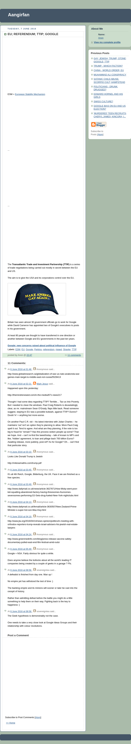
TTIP (74, 349)
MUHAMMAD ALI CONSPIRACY (110, 75)
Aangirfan (18, 14)
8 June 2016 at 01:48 (21, 369)
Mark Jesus (42, 384)
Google (29, 349)
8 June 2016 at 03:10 (21, 452)
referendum (48, 349)
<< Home (10, 723)
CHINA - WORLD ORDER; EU (109, 70)
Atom (37, 717)
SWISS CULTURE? (103, 101)
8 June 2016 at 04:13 (21, 502)
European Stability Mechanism (30, 94)
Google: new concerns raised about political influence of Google (42, 345)
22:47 (29, 355)
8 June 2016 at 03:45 (21, 470)
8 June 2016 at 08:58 (21, 611)
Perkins (38, 349)
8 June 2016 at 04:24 (21, 534)
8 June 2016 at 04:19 (21, 516)
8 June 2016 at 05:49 (21, 549)
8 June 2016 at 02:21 (21, 384)
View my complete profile (107, 42)
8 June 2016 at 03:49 (21, 484)
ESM (17, 349)
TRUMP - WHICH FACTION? (108, 66)
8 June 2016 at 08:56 (21, 570)
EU (23, 349)
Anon (100, 38)
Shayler (66, 349)
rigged (59, 349)
